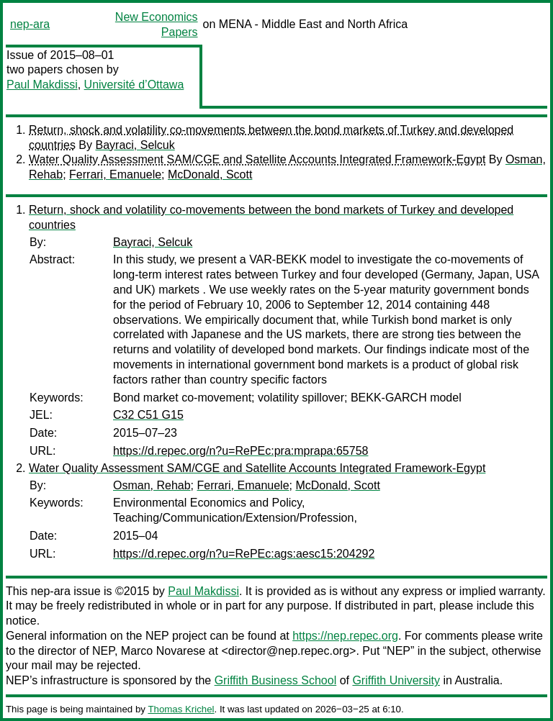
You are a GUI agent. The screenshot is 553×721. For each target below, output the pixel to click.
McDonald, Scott (210, 174)
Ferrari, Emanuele (115, 174)
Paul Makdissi (42, 84)
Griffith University (396, 680)
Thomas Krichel (181, 709)
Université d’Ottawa (134, 84)
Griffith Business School (276, 680)
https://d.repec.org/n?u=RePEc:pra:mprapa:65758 (240, 451)
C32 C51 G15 (148, 415)
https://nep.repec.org (345, 636)
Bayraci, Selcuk (134, 145)
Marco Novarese (163, 651)
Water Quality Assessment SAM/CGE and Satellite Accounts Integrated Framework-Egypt (257, 159)
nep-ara (30, 24)
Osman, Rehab (152, 485)
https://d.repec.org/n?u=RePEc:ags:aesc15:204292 (243, 554)
